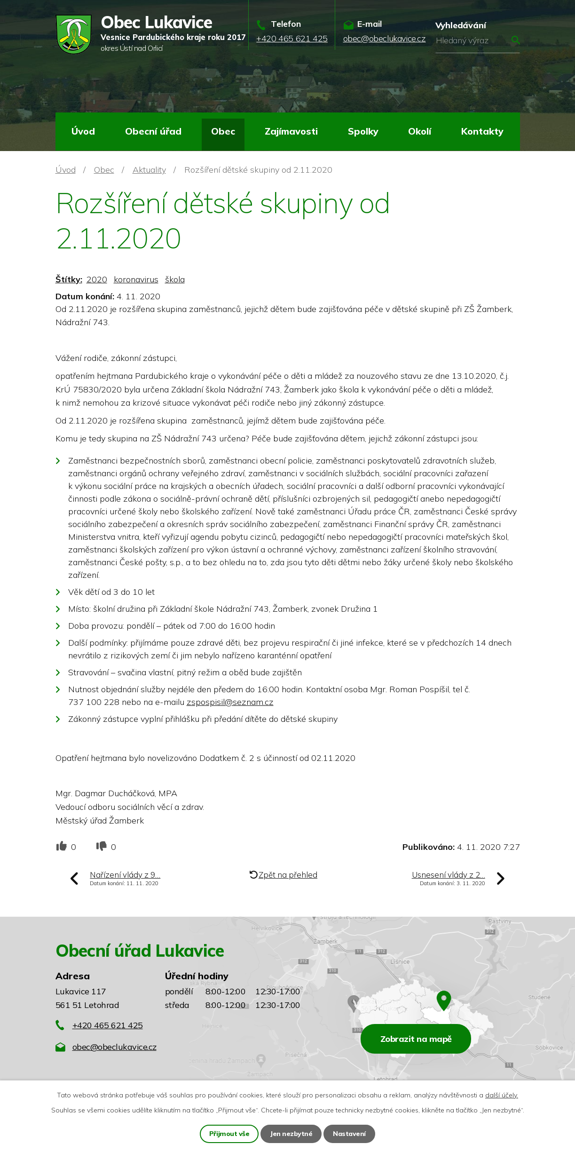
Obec (223, 131)
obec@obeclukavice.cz (114, 1046)
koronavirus (136, 279)
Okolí (419, 131)
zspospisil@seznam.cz (230, 701)
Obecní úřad (153, 131)
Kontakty (482, 131)
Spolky (363, 131)
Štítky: (68, 279)
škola (175, 279)
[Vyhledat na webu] (477, 40)
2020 (97, 279)
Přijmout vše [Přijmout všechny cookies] (229, 1133)
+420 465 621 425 (107, 1025)
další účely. (501, 1095)
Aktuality (149, 169)
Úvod (83, 131)
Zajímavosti (291, 131)
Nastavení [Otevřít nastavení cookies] (349, 1133)
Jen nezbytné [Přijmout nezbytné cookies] (291, 1133)
